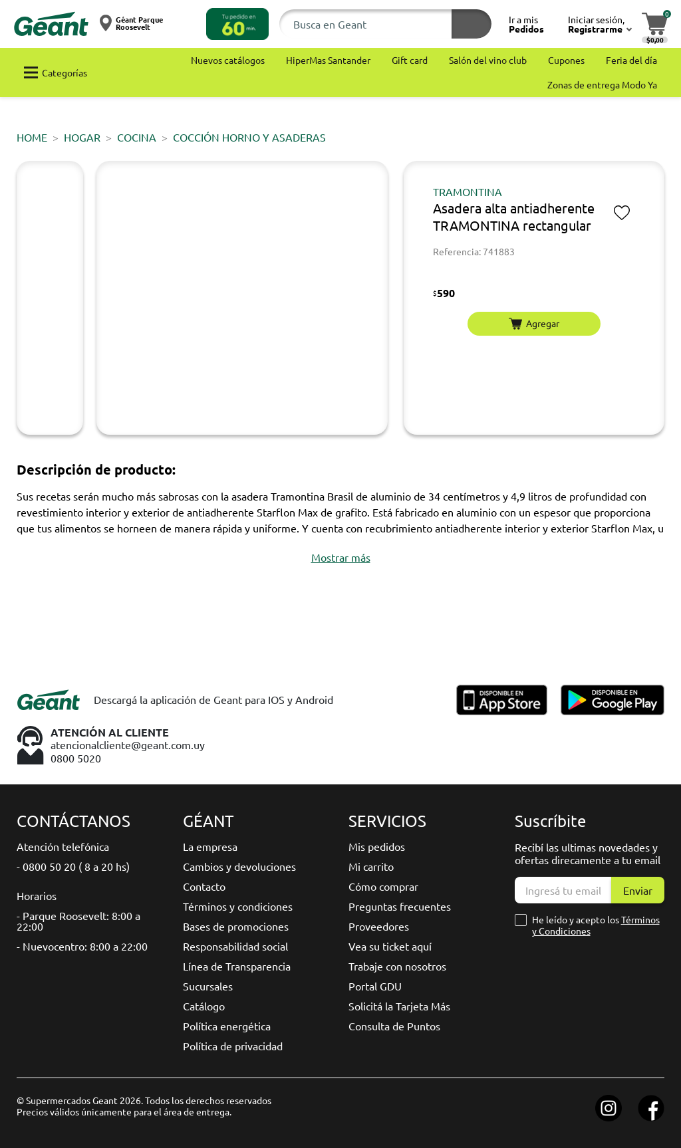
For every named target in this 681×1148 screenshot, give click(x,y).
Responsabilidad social (235, 946)
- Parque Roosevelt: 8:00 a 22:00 (78, 920)
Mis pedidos (376, 846)
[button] (237, 24)
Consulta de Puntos (394, 1025)
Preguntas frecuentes (399, 906)
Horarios (37, 895)
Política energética (227, 1025)
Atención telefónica (63, 846)
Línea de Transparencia (237, 966)
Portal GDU (375, 985)
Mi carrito (371, 866)
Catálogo (204, 1005)
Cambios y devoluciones (239, 866)
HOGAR (82, 137)
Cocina (136, 137)
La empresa (210, 846)
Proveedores (378, 926)
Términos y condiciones (238, 906)
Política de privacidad (233, 1045)
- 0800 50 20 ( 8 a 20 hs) (73, 866)
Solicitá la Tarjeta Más (399, 1005)
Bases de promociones (236, 926)
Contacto (204, 886)
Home (32, 137)
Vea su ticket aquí (390, 946)
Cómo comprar (383, 886)
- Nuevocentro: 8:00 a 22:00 (82, 946)
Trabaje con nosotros (397, 966)
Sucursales (208, 985)
